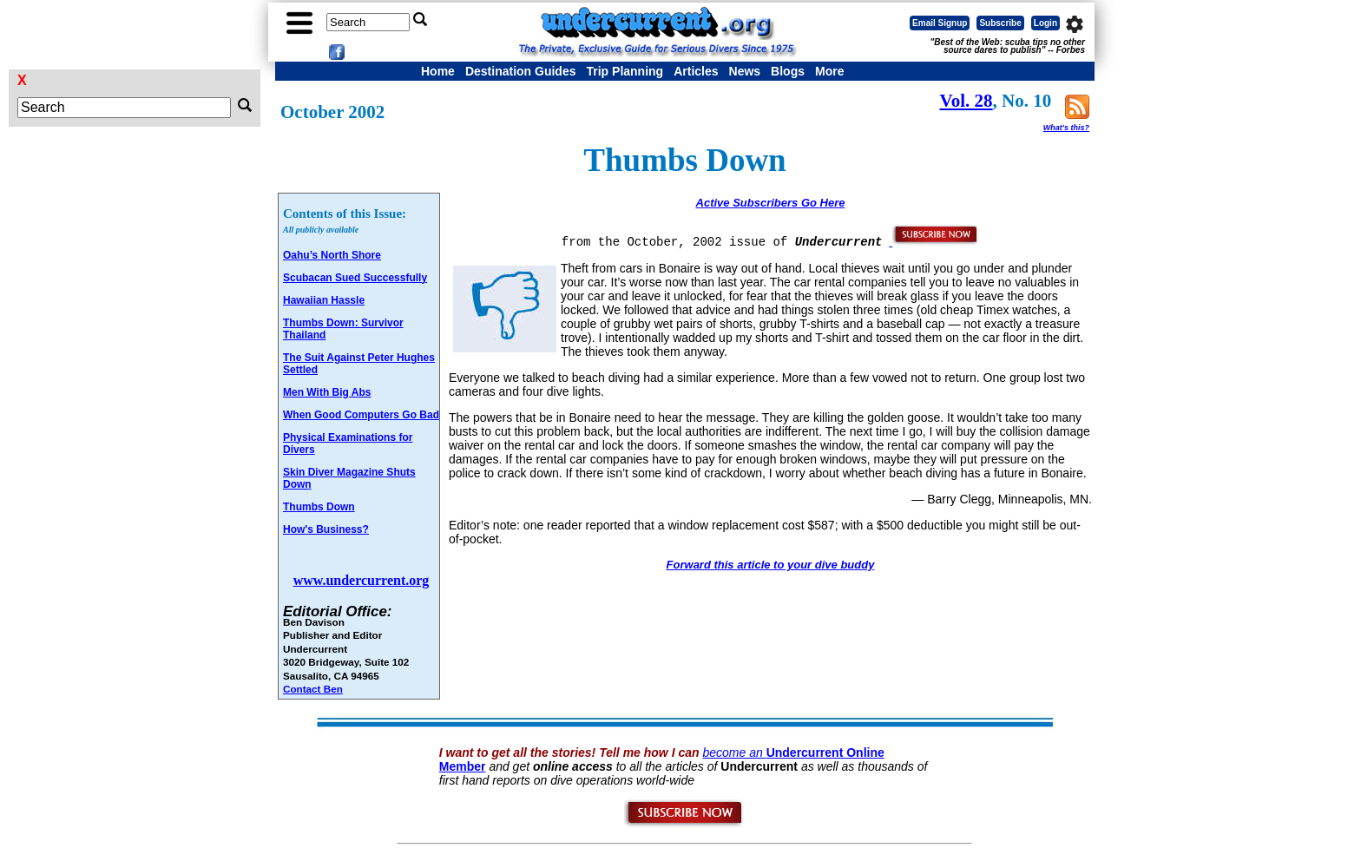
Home (438, 71)
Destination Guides (520, 71)
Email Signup (939, 23)
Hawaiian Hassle (324, 300)
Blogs (788, 71)
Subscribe (1000, 23)
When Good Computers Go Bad (361, 415)
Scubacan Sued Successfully (355, 278)
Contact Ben (313, 688)
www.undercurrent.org (361, 580)
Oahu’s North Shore (332, 255)
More (829, 71)
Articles (696, 71)
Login (1045, 23)
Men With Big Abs (327, 392)
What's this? (1066, 127)
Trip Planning (624, 71)
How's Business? (326, 529)
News (745, 71)
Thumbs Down (319, 507)
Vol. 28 (966, 100)
